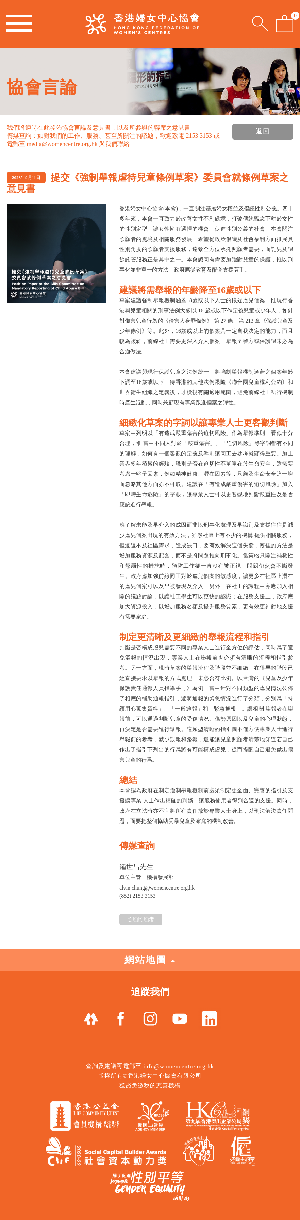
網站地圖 (150, 960)
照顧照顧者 (140, 919)
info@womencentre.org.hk (178, 1066)
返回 (263, 131)
